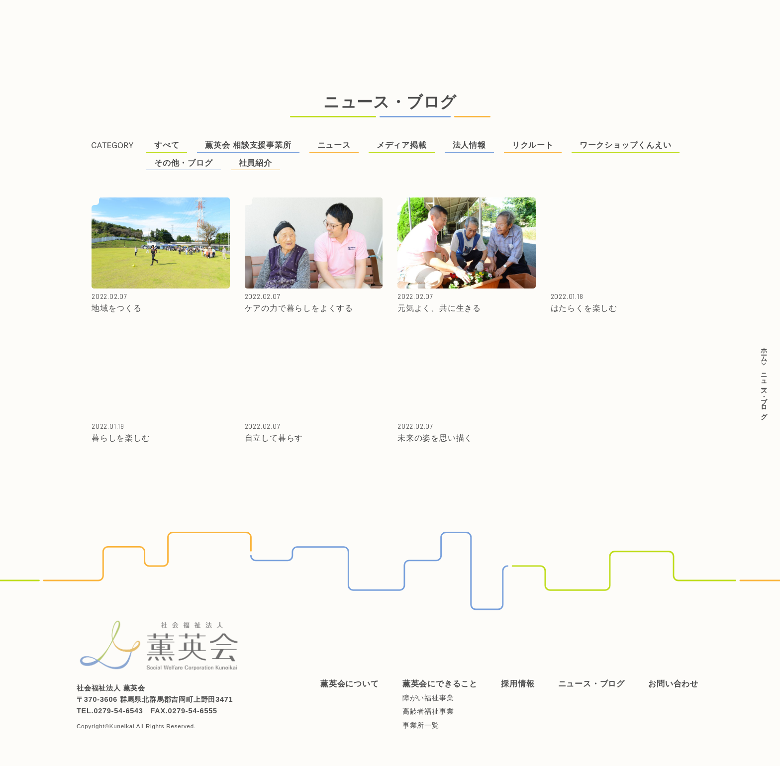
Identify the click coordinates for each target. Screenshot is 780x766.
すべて (166, 145)
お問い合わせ (477, 16)
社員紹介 (255, 163)
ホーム (764, 351)
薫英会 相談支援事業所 (248, 145)
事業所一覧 (420, 725)
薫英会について (193, 16)
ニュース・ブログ (405, 16)
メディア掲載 (402, 145)
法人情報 (469, 145)
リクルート (533, 145)
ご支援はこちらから (730, 34)
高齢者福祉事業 (428, 711)
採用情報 (341, 16)
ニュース (334, 145)
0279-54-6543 (118, 711)
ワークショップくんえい (626, 145)
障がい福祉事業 (428, 698)
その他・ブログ (183, 163)
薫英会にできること (273, 16)
